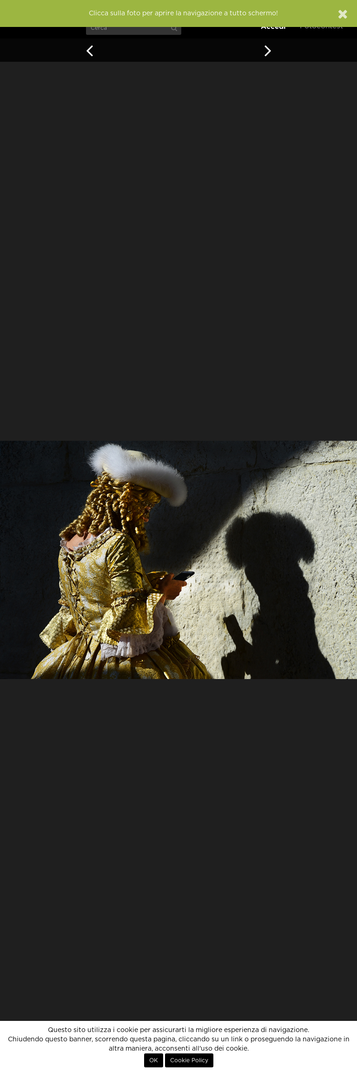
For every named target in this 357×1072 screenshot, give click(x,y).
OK (153, 1060)
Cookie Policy (189, 1060)
